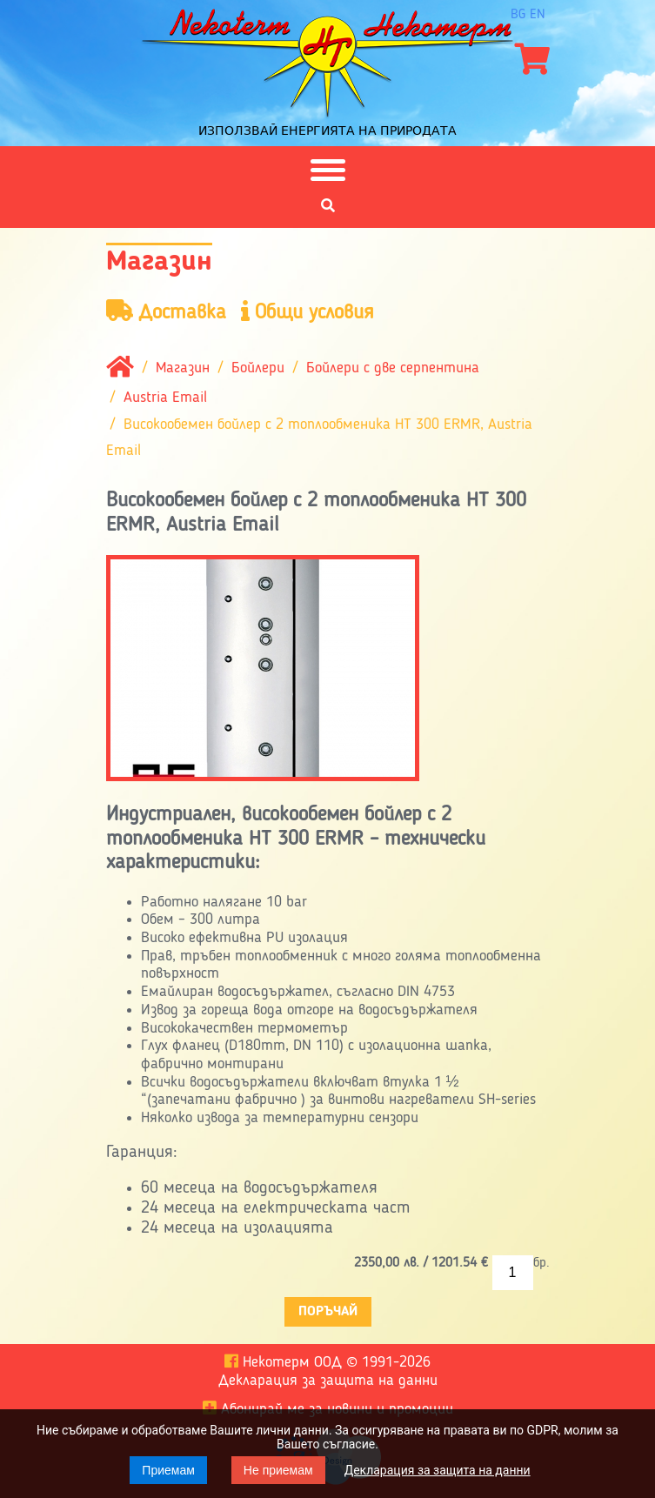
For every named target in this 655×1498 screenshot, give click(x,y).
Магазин (183, 369)
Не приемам (278, 1470)
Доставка (166, 312)
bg (518, 15)
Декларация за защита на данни (437, 1470)
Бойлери (257, 369)
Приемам (168, 1470)
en (537, 15)
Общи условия (307, 312)
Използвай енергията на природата (327, 130)
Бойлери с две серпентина (392, 369)
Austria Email (165, 398)
